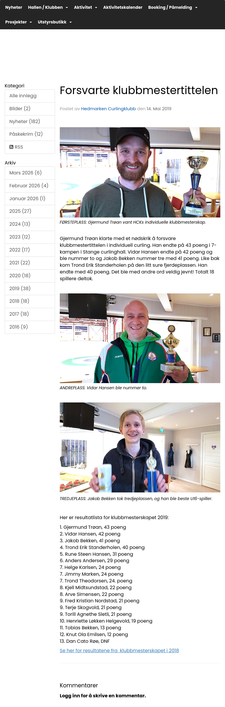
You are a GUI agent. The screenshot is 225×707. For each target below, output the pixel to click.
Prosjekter (18, 22)
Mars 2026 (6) (25, 172)
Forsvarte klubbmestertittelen (139, 90)
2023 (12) (19, 237)
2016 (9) (18, 327)
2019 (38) (20, 288)
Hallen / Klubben (48, 7)
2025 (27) (20, 211)
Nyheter (13, 7)
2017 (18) (19, 314)
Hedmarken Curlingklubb (108, 109)
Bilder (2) (19, 108)
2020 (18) (20, 275)
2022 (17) (19, 250)
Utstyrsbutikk (55, 22)
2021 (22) (19, 262)
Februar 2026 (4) (29, 185)
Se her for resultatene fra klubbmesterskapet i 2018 (119, 650)
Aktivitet (85, 7)
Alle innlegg (23, 95)
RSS (16, 147)
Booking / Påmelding (172, 7)
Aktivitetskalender (122, 7)
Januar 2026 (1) (27, 198)
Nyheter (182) (24, 121)
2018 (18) (19, 301)
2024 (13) (19, 224)
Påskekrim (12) (26, 134)
